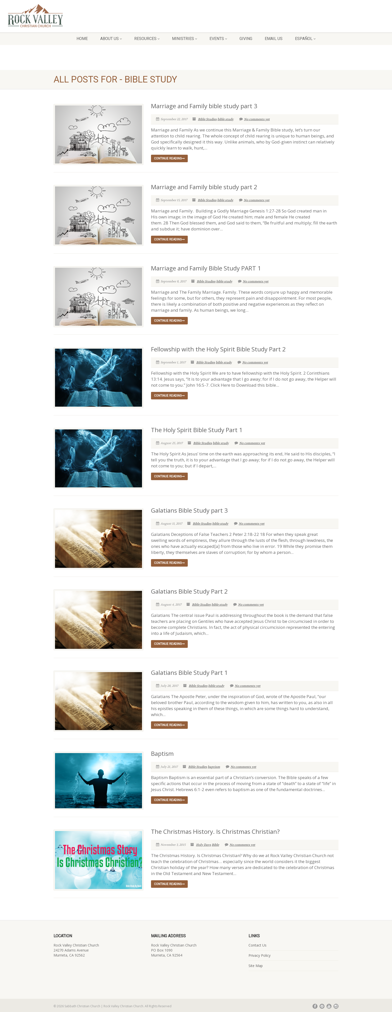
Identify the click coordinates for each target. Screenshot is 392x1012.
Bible (215, 843)
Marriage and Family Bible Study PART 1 (206, 268)
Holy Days (203, 843)
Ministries (184, 38)
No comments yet (254, 119)
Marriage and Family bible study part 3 (204, 106)
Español (305, 38)
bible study (226, 119)
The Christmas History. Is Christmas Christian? (215, 829)
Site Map (255, 963)
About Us (111, 38)
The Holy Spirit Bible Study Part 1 (196, 429)
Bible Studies (207, 119)
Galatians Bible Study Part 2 (189, 590)
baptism (214, 766)
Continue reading (169, 158)
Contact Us (257, 943)
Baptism (162, 752)
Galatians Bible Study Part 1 (189, 671)
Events (218, 38)
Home (82, 38)
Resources (147, 38)
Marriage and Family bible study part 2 (204, 187)
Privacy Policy (259, 953)
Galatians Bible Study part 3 (189, 509)
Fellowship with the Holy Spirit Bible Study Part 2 (218, 349)
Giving (246, 38)
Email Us (273, 38)
